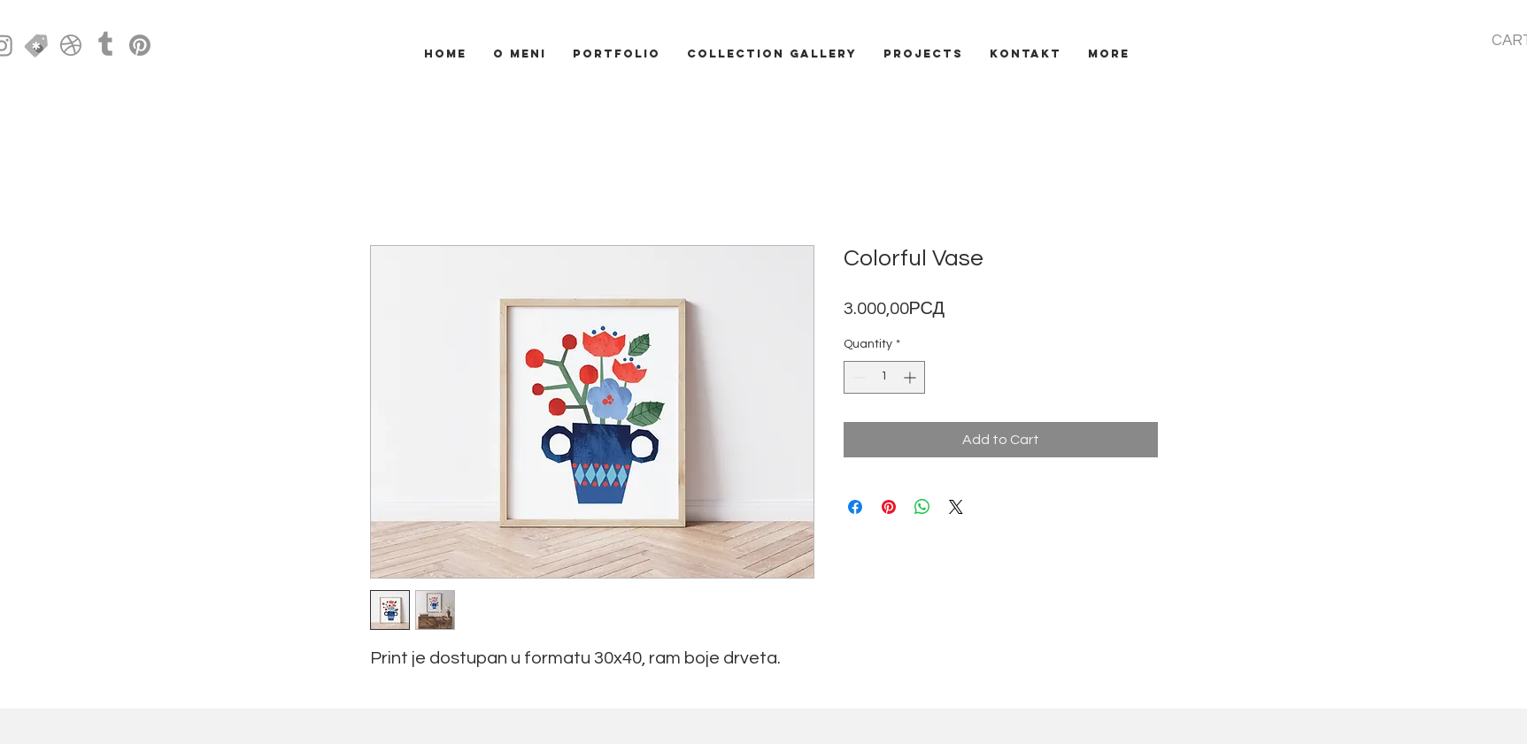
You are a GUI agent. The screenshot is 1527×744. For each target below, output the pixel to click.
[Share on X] (956, 507)
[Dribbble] (71, 45)
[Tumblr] (105, 45)
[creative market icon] (36, 45)
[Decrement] (857, 377)
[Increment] (911, 377)
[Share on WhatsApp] (922, 507)
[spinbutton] (884, 377)
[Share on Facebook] (855, 507)
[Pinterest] (140, 45)
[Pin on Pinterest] (888, 507)
